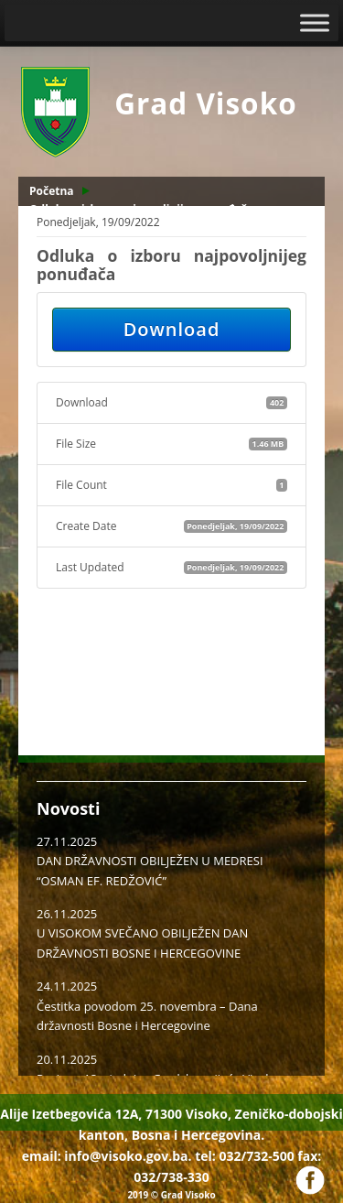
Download (171, 329)
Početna (51, 191)
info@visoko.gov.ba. (127, 1156)
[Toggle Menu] (314, 22)
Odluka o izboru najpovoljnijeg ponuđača (141, 209)
